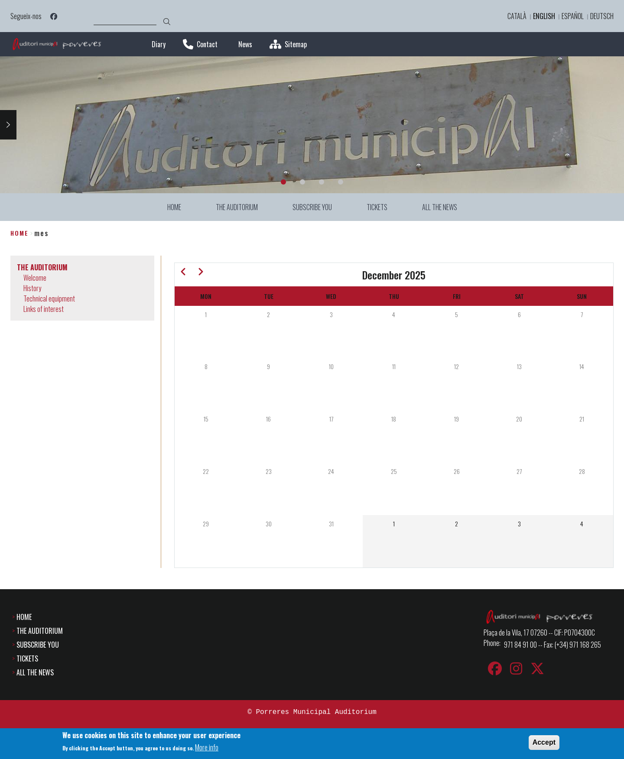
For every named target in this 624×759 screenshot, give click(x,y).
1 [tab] (283, 182)
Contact (207, 44)
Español (573, 16)
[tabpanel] (312, 124)
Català (516, 16)
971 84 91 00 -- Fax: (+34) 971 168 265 (552, 644)
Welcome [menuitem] (34, 277)
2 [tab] (302, 182)
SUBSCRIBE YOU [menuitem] (312, 207)
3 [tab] (321, 182)
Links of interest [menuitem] (43, 309)
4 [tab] (340, 182)
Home (19, 232)
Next (8, 124)
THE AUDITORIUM (39, 631)
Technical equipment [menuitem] (49, 298)
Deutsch (602, 16)
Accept (544, 743)
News (245, 44)
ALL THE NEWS (35, 672)
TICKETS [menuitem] (377, 207)
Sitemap (296, 44)
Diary (159, 44)
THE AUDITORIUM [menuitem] (237, 207)
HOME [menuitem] (174, 207)
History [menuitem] (32, 288)
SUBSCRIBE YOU (37, 644)
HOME (24, 617)
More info (206, 748)
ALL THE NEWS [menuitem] (439, 207)
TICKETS (27, 658)
